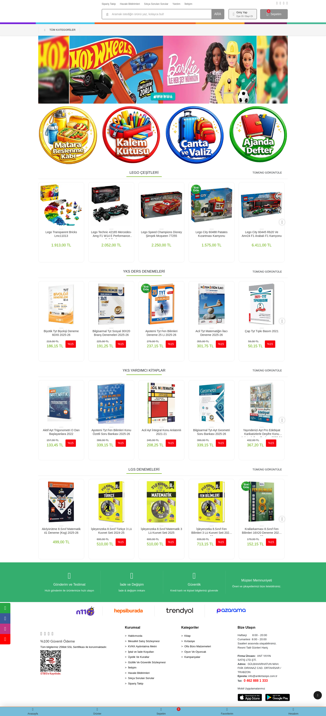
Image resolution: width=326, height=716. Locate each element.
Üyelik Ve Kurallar (138, 658)
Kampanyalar (192, 658)
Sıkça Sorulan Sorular (156, 3)
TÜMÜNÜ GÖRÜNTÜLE (267, 172)
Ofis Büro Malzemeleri (197, 647)
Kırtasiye (189, 642)
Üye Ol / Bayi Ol (244, 16)
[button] (42, 70)
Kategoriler (190, 628)
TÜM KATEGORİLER (59, 29)
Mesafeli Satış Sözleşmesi (144, 642)
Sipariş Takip (109, 3)
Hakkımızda (135, 636)
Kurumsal (132, 628)
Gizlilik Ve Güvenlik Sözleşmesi (147, 663)
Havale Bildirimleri (130, 3)
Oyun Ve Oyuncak (195, 652)
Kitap (187, 636)
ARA (217, 14)
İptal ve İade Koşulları (141, 652)
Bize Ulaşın (246, 628)
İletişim (188, 3)
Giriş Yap (241, 12)
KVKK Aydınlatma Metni (142, 647)
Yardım (176, 3)
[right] (284, 222)
